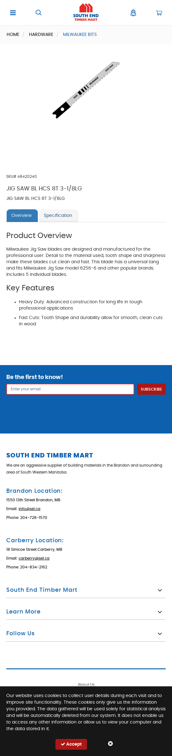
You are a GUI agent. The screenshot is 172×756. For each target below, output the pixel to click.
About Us (86, 685)
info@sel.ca (29, 509)
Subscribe (151, 389)
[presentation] (86, 410)
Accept (71, 744)
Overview (21, 215)
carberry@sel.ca (34, 558)
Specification (58, 215)
